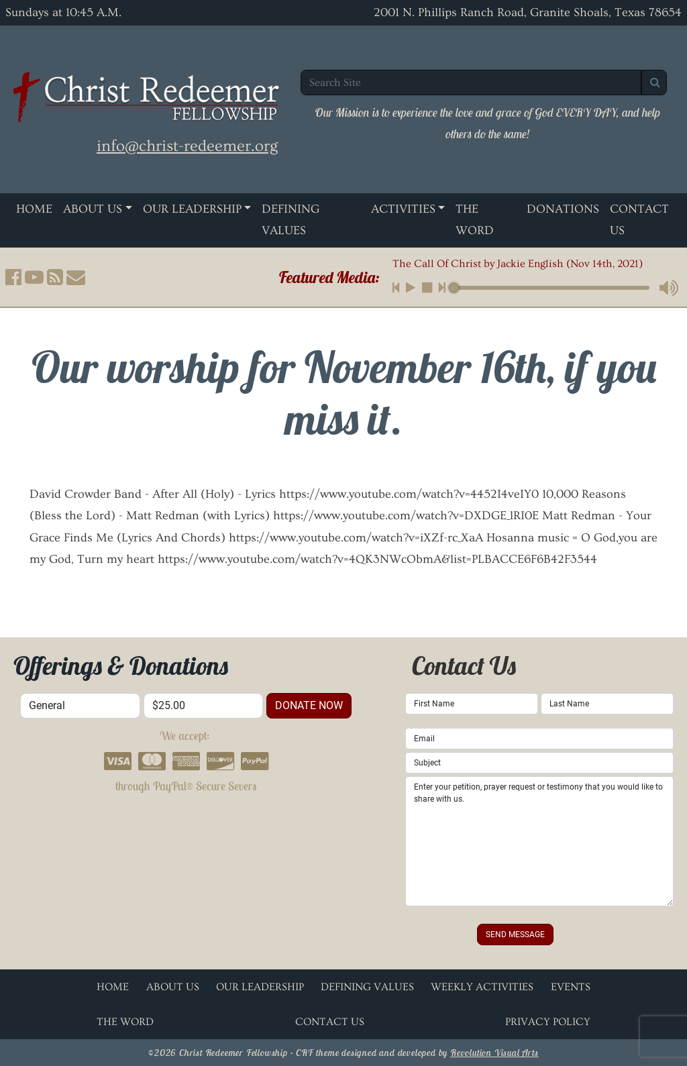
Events (570, 987)
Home (34, 209)
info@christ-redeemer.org (187, 146)
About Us (92, 209)
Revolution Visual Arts (494, 1053)
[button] (13, 277)
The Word (475, 219)
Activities (403, 209)
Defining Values (290, 219)
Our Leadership (192, 209)
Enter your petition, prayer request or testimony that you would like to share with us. (539, 841)
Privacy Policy (547, 1022)
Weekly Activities (482, 987)
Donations (563, 209)
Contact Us (329, 1022)
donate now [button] (309, 705)
